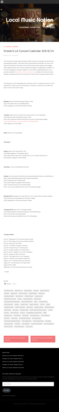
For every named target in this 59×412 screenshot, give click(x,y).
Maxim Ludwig (39, 307)
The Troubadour (49, 324)
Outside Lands (24, 310)
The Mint (48, 321)
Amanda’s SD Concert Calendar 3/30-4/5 (12, 364)
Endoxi (20, 299)
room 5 (50, 310)
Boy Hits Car (19, 296)
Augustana (14, 293)
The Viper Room (19, 326)
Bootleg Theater (9, 296)
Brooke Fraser (29, 296)
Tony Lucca (29, 326)
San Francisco (14, 313)
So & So (22, 313)
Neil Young (7, 310)
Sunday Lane (8, 315)
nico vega (15, 310)
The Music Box (8, 324)
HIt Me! (6, 390)
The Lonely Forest (38, 321)
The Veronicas (8, 326)
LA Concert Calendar (11, 46)
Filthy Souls (37, 299)
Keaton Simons (34, 304)
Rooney (6, 313)
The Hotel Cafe (36, 318)
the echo (6, 318)
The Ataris (25, 315)
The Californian (34, 315)
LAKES (48, 304)
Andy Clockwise (44, 290)
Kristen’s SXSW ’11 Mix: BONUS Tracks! (15, 339)
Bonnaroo (41, 293)
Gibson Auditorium (26, 302)
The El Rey (14, 318)
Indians (17, 304)
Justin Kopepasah (42, 403)
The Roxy (17, 324)
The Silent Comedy (36, 324)
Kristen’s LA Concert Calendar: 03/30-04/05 (13, 361)
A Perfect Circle (8, 290)
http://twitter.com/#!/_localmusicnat (25, 72)
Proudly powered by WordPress (20, 403)
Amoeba (35, 290)
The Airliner (17, 315)
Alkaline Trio (18, 290)
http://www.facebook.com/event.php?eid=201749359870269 (21, 121)
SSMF (44, 313)
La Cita (42, 304)
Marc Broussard (20, 307)
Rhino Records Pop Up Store (38, 310)
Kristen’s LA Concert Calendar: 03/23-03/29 (13, 367)
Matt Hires (30, 307)
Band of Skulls (23, 293)
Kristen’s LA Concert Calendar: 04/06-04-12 (13, 355)
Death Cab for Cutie (10, 299)
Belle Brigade (33, 293)
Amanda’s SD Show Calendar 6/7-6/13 (42, 339)
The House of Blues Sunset (12, 321)
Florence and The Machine (12, 302)
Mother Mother (49, 307)
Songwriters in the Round (34, 313)
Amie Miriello (28, 290)
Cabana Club (38, 296)
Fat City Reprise (27, 299)
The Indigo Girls (26, 321)
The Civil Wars (45, 315)
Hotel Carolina (8, 304)
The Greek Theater (24, 318)
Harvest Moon (43, 302)
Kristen (16, 55)
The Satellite (25, 324)
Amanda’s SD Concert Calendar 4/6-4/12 (12, 358)
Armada (6, 293)
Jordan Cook (24, 304)
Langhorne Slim (8, 307)
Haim (35, 302)
